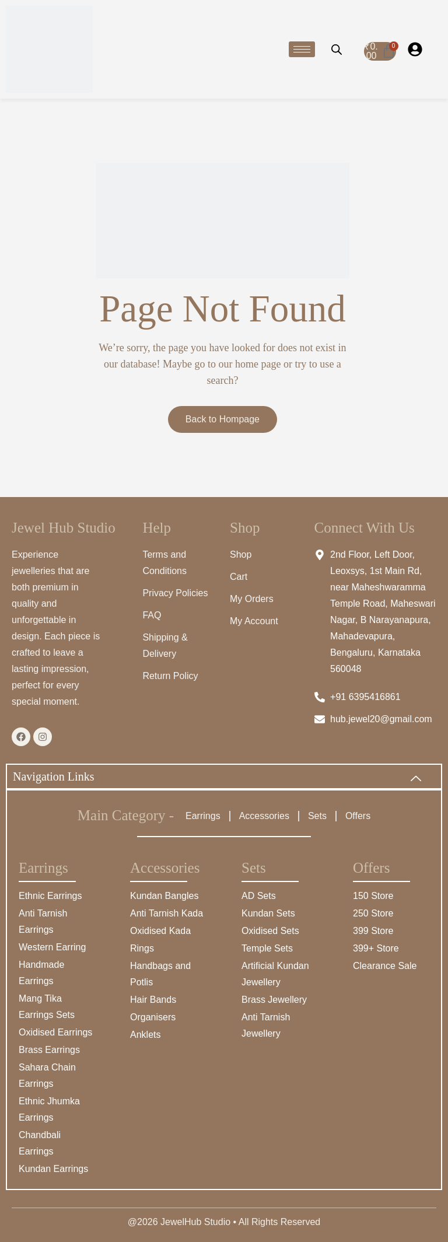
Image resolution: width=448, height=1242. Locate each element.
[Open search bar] (336, 49)
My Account (254, 621)
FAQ (151, 615)
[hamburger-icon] (302, 49)
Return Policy (170, 676)
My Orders (252, 599)
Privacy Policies (175, 593)
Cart (238, 577)
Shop (240, 554)
